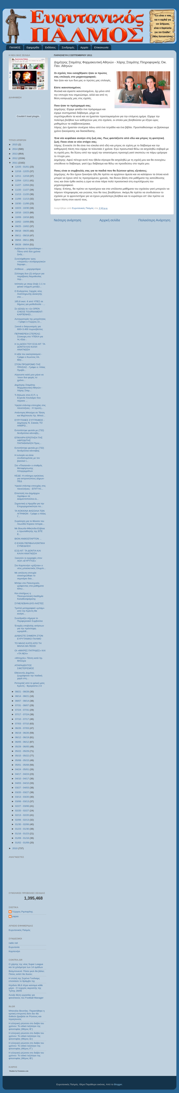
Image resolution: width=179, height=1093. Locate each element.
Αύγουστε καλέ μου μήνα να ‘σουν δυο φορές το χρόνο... (29, 377)
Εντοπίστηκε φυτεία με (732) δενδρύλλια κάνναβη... (29, 431)
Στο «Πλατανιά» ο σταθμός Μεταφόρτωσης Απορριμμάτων (28, 468)
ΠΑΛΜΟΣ (15, 47)
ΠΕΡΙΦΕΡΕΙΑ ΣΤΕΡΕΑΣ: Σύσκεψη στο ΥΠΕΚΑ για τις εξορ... (29, 336)
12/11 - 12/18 (22, 176)
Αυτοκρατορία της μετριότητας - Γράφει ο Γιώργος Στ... (30, 320)
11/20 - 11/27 (22, 189)
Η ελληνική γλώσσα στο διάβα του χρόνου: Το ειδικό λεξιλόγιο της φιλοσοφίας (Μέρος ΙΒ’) (26, 1055)
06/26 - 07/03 (22, 728)
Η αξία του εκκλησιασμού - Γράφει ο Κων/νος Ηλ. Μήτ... (28, 357)
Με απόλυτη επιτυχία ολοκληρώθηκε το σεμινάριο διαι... (25, 575)
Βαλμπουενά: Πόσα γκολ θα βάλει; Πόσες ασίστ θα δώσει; (26, 972)
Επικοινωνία (101, 47)
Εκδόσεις (50, 47)
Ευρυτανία (14, 947)
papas (15, 916)
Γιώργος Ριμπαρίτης (22, 911)
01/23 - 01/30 (22, 829)
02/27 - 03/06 (22, 806)
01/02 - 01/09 (22, 842)
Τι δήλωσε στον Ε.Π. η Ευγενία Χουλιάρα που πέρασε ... (28, 398)
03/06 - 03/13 (22, 801)
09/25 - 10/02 (22, 226)
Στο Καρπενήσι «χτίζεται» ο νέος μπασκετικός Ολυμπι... (30, 567)
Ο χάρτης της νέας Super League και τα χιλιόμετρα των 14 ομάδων (26, 965)
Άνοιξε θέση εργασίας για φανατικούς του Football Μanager (26, 996)
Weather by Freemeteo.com (18, 1071)
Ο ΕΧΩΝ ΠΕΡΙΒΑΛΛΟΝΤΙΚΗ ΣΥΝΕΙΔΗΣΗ (30, 544)
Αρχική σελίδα (110, 220)
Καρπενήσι (14, 951)
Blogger (118, 1084)
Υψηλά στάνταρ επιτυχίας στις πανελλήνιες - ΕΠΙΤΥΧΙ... (30, 487)
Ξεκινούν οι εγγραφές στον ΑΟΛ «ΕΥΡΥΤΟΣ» (28, 559)
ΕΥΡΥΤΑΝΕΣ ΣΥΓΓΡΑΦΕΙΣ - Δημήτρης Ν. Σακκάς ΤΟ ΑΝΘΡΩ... (29, 423)
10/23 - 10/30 (22, 208)
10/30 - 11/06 (22, 203)
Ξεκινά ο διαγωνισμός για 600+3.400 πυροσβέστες (29, 328)
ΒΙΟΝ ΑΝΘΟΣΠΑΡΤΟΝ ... (28, 538)
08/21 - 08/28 (22, 691)
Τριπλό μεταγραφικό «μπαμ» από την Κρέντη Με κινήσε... (29, 611)
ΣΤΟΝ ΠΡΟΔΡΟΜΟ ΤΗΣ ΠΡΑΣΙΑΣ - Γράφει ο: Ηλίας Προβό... (30, 367)
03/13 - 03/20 (22, 797)
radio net (13, 943)
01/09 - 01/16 (22, 838)
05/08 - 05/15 (22, 760)
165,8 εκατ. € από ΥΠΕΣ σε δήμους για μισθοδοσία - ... (30, 302)
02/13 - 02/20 (22, 815)
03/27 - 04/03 (22, 787)
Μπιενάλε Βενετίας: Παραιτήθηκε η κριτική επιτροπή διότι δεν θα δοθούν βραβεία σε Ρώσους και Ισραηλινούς (27, 1015)
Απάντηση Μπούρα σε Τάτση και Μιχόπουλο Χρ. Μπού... (30, 414)
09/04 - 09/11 (22, 240)
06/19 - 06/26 (22, 733)
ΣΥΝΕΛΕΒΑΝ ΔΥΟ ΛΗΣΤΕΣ (29, 603)
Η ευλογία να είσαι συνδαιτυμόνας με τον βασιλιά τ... (27, 458)
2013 (15, 153)
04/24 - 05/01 (22, 769)
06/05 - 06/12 (22, 742)
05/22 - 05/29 (22, 751)
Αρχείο (84, 47)
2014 (15, 149)
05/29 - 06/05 (22, 746)
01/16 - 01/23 (22, 833)
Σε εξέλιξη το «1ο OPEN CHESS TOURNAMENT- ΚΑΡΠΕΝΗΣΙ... (29, 311)
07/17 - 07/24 (22, 714)
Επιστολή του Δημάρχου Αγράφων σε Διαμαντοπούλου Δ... (27, 496)
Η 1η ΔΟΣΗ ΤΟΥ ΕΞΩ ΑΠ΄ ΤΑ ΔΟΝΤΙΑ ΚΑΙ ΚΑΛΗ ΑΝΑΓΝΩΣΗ (30, 347)
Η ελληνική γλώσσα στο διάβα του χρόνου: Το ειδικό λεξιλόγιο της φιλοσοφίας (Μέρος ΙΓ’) (26, 1046)
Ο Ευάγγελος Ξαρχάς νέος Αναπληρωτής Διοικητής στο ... (28, 294)
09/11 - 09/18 (22, 235)
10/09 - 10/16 (22, 217)
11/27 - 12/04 (22, 185)
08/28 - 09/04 (22, 244)
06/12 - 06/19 (22, 737)
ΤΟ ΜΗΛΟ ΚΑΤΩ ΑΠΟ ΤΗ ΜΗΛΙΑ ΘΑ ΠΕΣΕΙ (28, 644)
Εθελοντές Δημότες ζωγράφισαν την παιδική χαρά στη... (28, 675)
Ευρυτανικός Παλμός (19, 930)
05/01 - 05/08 (22, 765)
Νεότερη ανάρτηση (67, 220)
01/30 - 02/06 (22, 824)
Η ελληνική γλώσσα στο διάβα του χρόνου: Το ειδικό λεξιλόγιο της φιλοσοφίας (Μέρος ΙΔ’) (26, 1036)
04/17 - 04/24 (22, 774)
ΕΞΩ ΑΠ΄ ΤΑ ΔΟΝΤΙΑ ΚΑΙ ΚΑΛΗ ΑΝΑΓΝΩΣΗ (28, 552)
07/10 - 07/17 (22, 719)
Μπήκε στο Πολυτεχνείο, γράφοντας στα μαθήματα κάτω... (29, 586)
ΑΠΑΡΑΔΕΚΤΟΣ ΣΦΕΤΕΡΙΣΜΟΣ (24, 666)
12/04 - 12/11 (22, 180)
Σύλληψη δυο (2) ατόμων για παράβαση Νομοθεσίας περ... (29, 276)
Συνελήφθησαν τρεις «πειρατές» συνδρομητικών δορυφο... (30, 261)
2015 (15, 144)
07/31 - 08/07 (22, 705)
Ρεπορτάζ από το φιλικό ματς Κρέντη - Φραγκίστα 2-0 (30, 684)
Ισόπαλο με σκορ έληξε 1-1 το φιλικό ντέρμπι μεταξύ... (30, 285)
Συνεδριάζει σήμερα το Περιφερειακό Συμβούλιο (29, 619)
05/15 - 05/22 (22, 755)
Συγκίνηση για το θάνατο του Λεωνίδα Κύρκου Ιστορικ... (29, 522)
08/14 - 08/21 (22, 696)
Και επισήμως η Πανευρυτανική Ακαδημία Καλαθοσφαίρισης (29, 596)
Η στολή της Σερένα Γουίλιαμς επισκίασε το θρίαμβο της (24, 979)
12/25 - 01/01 (22, 166)
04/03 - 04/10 (22, 783)
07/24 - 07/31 (22, 710)
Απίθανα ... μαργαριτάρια (28, 269)
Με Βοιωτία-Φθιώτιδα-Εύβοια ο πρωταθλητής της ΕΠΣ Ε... (30, 531)
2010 (15, 848)
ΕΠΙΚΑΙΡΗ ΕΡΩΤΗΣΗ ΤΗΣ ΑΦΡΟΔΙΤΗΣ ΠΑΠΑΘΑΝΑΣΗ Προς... (29, 440)
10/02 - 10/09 (22, 221)
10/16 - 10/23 (22, 212)
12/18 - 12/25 (22, 171)
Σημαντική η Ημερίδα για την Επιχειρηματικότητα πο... (29, 505)
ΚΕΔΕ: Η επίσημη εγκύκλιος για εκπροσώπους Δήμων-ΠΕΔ (29, 478)
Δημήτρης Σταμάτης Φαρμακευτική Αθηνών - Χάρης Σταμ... (28, 388)
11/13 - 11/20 (22, 194)
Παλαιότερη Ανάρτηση (154, 220)
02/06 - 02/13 (22, 819)
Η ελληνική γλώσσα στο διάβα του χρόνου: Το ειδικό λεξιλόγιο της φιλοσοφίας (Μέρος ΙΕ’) (26, 1026)
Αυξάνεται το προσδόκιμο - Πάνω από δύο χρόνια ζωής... (28, 251)
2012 (15, 158)
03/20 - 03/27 (22, 792)
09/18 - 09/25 (22, 230)
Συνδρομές (68, 47)
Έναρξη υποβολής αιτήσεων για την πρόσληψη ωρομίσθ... (29, 628)
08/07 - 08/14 (22, 700)
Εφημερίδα (33, 47)
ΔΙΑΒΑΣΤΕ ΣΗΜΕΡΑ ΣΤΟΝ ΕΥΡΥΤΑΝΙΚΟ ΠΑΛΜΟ (29, 637)
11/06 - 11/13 (22, 198)
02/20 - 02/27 (22, 810)
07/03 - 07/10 (22, 723)
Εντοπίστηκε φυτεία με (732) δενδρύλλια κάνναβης (29, 449)
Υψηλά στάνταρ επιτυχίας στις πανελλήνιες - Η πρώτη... (30, 406)
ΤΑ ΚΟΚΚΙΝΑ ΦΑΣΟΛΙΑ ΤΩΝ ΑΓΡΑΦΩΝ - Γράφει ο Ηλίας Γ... (30, 514)
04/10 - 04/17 (22, 778)
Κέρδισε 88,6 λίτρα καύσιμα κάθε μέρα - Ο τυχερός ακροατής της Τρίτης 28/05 (26, 988)
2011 (15, 162)
